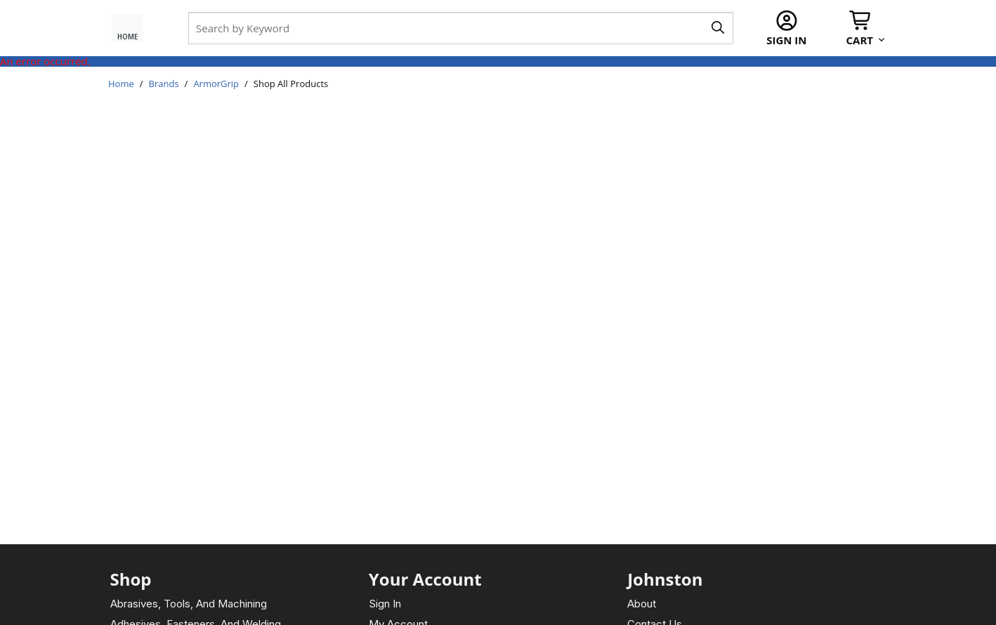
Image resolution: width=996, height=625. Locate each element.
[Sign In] (786, 28)
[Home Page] (133, 28)
